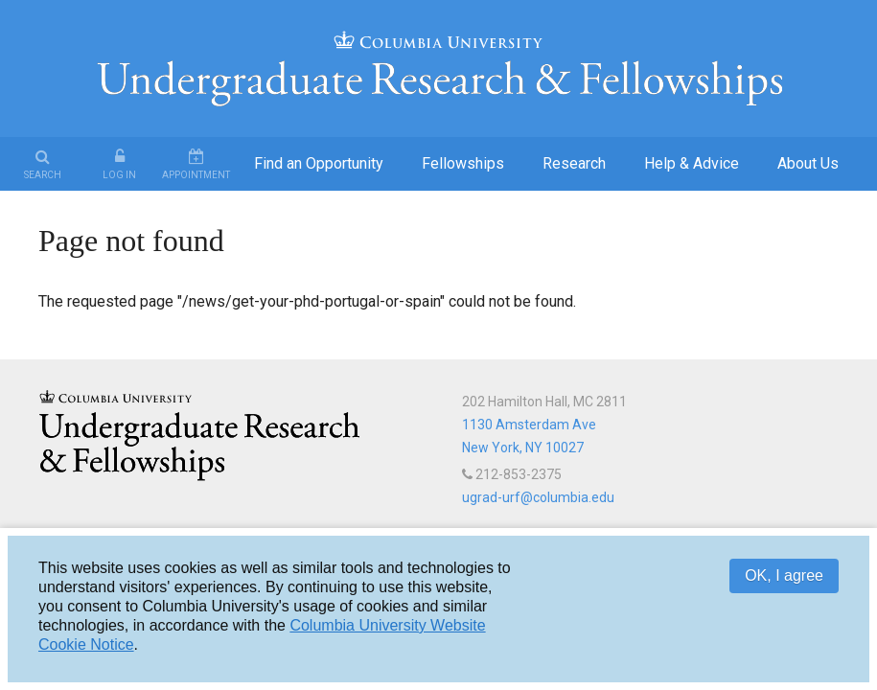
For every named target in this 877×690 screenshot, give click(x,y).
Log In (119, 175)
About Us (808, 163)
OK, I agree (784, 575)
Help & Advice (691, 163)
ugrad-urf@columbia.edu (538, 497)
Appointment (196, 175)
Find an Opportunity (318, 163)
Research (574, 163)
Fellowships (463, 163)
